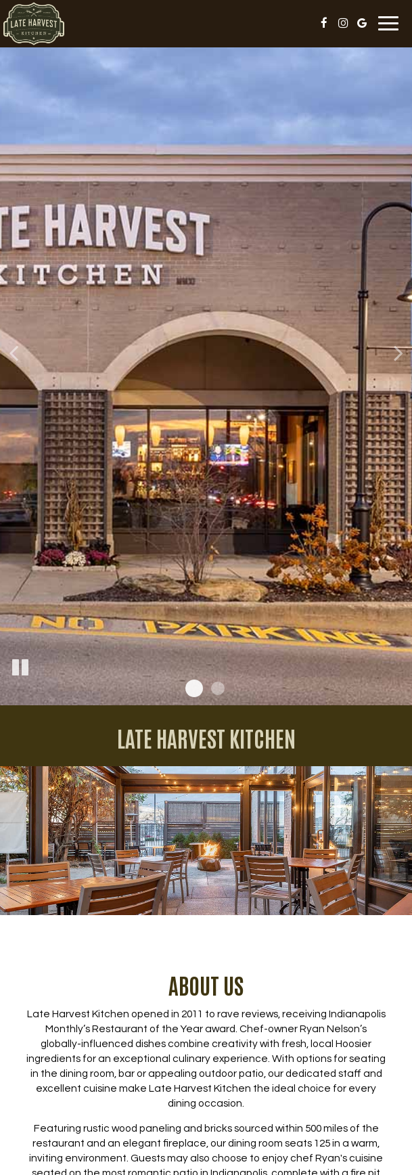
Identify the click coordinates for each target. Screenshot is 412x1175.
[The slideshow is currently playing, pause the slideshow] (20, 668)
